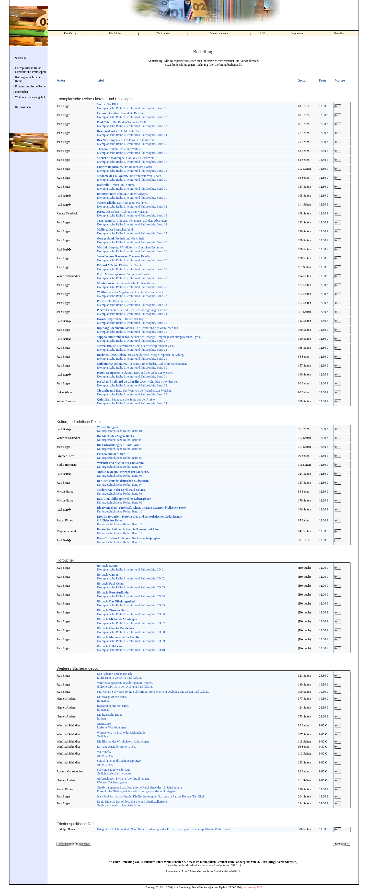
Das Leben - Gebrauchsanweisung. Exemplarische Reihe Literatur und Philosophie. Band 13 (132, 213)
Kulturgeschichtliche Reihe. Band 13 (129, 540)
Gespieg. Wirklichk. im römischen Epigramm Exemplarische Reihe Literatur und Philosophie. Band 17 (132, 249)
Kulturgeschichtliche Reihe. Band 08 (121, 491)
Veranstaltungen (219, 33)
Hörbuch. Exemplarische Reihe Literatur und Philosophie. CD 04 (131, 594)
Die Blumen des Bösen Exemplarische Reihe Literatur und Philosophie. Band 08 (132, 169)
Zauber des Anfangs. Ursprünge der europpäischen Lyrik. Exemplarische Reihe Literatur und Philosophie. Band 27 (149, 339)
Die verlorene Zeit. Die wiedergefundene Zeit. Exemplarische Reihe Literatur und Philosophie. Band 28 (135, 347)
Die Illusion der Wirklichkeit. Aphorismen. (123, 741)
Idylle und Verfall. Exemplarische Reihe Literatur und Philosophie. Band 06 (132, 151)
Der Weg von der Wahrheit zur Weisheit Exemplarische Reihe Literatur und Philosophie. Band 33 (134, 392)
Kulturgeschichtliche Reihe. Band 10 (141, 509)
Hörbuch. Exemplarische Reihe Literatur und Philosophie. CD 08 (131, 630)
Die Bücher (115, 33)
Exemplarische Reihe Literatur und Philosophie (31, 70)
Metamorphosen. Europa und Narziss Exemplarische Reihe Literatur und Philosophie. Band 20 (132, 276)
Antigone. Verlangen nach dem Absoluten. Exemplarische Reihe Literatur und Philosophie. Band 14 (132, 222)
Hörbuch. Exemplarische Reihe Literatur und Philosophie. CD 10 (131, 648)
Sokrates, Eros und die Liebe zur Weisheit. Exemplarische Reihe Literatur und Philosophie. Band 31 (135, 374)
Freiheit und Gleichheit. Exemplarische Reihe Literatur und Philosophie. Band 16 (132, 240)
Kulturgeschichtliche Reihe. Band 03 (119, 447)
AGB (263, 33)
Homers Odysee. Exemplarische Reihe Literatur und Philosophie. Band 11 (132, 195)
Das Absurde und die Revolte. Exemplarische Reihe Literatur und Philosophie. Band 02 (132, 115)
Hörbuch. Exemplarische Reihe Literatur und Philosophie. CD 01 (131, 567)
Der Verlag (70, 33)
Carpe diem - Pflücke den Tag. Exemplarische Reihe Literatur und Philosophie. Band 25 (132, 321)
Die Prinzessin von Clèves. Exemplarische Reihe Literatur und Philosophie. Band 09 (132, 177)
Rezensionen (23, 107)
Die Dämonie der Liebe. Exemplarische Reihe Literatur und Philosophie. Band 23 (132, 303)
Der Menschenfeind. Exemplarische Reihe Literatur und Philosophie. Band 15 (132, 231)
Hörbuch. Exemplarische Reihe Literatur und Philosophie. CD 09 (131, 639)
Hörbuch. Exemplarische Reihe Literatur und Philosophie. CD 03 (131, 585)
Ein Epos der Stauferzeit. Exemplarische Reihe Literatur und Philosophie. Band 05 (132, 142)
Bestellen (339, 33)
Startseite (21, 58)
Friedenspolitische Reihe (30, 86)
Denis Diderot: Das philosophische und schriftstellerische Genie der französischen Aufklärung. (132, 803)
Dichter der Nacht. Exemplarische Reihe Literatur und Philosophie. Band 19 (132, 267)
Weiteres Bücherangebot (30, 97)
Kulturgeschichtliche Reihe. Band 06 (123, 473)
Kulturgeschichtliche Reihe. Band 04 (119, 456)
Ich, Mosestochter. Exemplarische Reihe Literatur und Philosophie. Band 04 (132, 133)
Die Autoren (163, 33)
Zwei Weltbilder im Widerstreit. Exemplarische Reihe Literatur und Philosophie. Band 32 (138, 383)
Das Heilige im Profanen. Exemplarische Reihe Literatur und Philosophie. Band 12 (132, 204)
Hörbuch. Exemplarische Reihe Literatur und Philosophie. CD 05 (131, 603)
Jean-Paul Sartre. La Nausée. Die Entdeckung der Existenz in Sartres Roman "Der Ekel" (151, 796)
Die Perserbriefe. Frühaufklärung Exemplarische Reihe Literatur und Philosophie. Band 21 (132, 285)
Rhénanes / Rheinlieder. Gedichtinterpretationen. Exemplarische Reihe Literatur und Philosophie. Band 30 (142, 365)
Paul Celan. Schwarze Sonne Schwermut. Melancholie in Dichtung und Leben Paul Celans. (153, 691)
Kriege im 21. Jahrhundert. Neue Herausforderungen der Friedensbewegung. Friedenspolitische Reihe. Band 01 (165, 829)
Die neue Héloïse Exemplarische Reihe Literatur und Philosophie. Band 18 (132, 258)
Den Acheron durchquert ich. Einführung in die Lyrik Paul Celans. (119, 675)
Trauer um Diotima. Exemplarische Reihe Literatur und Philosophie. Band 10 (132, 186)
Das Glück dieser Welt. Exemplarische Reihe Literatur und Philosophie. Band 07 (132, 160)
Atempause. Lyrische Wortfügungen (111, 725)
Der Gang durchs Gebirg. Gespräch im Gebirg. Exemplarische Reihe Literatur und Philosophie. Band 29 (140, 356)
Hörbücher (21, 92)
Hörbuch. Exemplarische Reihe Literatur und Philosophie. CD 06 (131, 612)
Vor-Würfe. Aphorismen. (105, 753)
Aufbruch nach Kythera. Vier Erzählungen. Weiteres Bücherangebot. (123, 780)
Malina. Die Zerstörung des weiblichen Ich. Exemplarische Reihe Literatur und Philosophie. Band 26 (138, 330)
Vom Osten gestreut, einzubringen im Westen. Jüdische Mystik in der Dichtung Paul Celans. (125, 684)
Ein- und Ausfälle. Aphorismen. (116, 746)
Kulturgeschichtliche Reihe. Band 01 (119, 429)
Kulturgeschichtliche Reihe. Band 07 (123, 482)
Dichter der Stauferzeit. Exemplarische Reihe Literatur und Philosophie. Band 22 (132, 294)
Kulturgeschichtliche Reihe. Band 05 (120, 465)
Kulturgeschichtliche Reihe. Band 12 (128, 531)
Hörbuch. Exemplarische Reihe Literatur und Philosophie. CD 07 (131, 621)
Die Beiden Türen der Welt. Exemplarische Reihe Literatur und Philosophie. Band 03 (132, 124)
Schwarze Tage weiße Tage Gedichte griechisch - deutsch (115, 771)
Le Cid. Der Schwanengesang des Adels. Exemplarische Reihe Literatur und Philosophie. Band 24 (133, 312)
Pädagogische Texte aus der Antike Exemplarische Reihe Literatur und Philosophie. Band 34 (132, 401)
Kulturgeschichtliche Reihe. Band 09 (124, 500)
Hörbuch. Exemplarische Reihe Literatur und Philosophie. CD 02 (131, 576)
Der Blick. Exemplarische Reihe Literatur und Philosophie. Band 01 (132, 106)
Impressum (297, 33)
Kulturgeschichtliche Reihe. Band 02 (119, 438)
